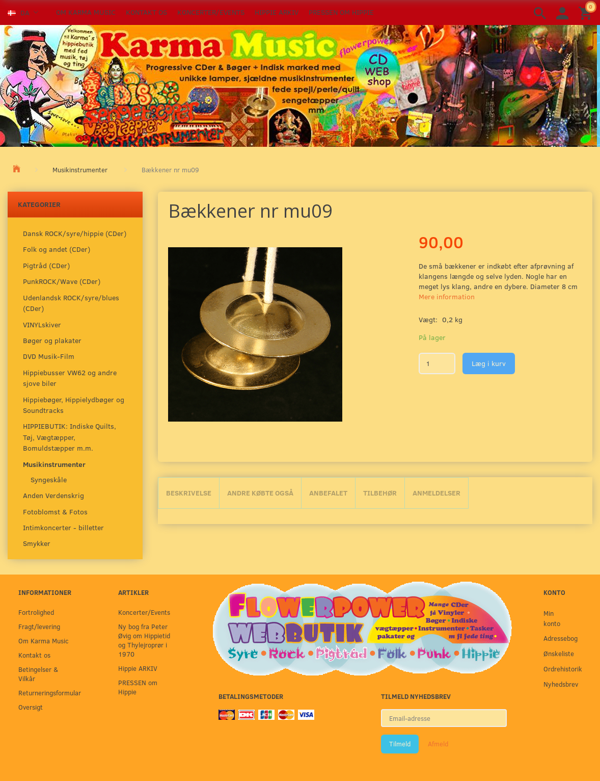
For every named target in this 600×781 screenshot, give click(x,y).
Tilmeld (400, 743)
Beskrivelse (188, 493)
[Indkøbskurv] (587, 12)
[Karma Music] (298, 84)
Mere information (447, 296)
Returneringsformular (47, 692)
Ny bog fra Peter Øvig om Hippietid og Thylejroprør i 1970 (144, 640)
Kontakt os (146, 12)
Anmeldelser (436, 493)
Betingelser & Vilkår (38, 674)
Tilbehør (380, 493)
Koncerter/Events (210, 12)
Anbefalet (328, 493)
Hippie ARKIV (276, 12)
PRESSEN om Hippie (341, 12)
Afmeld (438, 743)
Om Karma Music (86, 12)
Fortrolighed (36, 612)
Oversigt (30, 706)
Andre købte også (260, 493)
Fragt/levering (39, 626)
